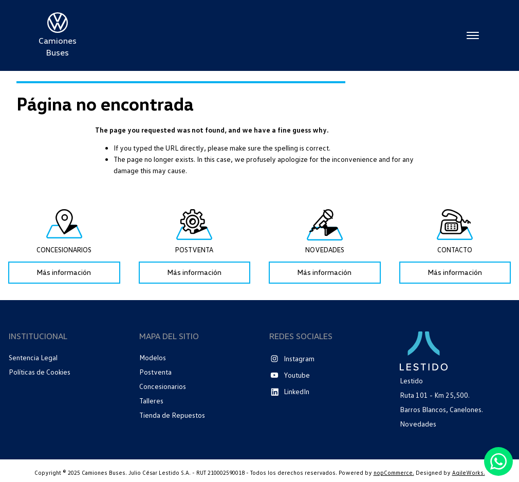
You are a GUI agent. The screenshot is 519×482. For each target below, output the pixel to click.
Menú (473, 35)
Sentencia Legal (33, 358)
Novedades (418, 424)
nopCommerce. (394, 472)
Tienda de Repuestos (172, 415)
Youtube (297, 374)
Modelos (152, 357)
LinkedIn (296, 391)
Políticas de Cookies (39, 372)
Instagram (299, 358)
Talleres (151, 400)
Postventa (155, 371)
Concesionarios (162, 386)
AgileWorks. (468, 472)
